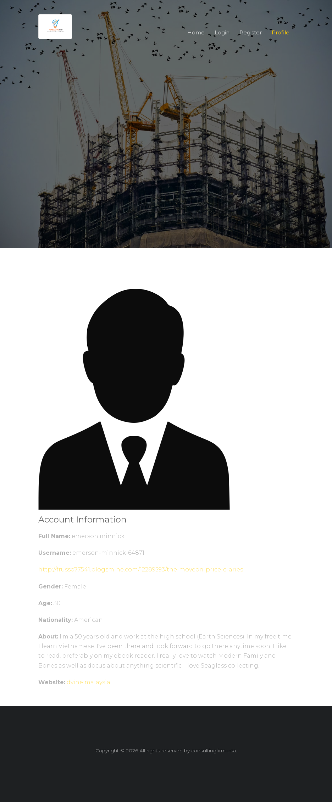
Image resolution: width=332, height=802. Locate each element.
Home (196, 32)
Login (222, 32)
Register (250, 32)
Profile (280, 32)
